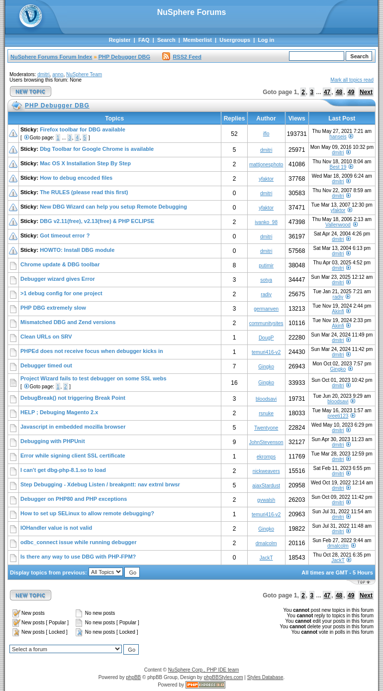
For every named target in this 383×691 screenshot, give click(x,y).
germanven (266, 309)
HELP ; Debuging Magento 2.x (59, 412)
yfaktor (266, 179)
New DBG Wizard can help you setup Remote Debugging (113, 207)
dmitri (43, 74)
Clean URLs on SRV (46, 337)
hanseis (337, 136)
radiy (266, 294)
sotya (266, 280)
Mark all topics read (352, 80)
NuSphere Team (84, 74)
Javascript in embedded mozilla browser (73, 427)
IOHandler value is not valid (56, 528)
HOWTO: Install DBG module (77, 250)
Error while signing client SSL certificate (72, 456)
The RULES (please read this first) (84, 192)
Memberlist (197, 40)
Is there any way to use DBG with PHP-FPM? (78, 557)
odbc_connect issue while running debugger (78, 542)
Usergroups (234, 40)
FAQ (144, 40)
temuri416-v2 (266, 352)
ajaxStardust (266, 485)
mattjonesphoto (266, 164)
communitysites (266, 323)
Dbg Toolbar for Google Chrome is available (97, 149)
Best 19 (337, 167)
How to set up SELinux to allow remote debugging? (87, 513)
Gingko (266, 366)
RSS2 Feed (181, 57)
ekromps (266, 457)
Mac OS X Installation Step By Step (85, 163)
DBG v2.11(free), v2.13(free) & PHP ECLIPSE (97, 221)
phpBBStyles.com (223, 677)
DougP (266, 338)
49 (351, 92)
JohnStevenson (266, 442)
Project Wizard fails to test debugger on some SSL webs (93, 378)
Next (366, 92)
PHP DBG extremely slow (53, 308)
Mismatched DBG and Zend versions (67, 322)
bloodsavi (266, 399)
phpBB (133, 677)
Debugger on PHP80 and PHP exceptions (73, 499)
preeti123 (338, 416)
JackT (266, 558)
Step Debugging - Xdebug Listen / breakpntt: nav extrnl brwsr (100, 484)
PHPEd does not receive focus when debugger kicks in (91, 351)
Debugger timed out (46, 365)
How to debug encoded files (76, 178)
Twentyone (266, 428)
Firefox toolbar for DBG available (82, 129)
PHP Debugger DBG (124, 57)
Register (120, 40)
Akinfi (338, 311)
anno (57, 74)
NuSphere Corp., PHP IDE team (203, 670)
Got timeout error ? (65, 235)
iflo (266, 133)
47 (327, 92)
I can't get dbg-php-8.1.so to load (63, 470)
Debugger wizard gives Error (57, 279)
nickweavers (266, 471)
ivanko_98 (266, 222)
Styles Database (265, 677)
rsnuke (266, 413)
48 (339, 92)
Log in (266, 40)
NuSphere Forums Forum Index (51, 57)
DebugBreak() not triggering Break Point (72, 398)
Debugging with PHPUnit (52, 441)
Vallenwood (338, 225)
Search (166, 40)
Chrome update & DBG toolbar (60, 264)
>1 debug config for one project (61, 293)
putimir (266, 265)
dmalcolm (266, 543)
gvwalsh (266, 500)
